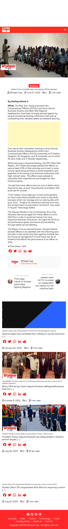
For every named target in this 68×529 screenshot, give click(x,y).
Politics (32, 518)
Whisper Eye (15, 92)
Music (23, 518)
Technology (44, 518)
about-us (37, 521)
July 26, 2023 (10, 451)
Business (34, 86)
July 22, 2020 (10, 501)
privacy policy (23, 521)
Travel (56, 518)
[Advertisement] (34, 13)
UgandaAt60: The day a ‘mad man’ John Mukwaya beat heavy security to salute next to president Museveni (32, 382)
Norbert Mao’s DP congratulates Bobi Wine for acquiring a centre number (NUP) (29, 484)
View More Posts (29, 263)
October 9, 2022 (11, 400)
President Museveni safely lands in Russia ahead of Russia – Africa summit (27, 434)
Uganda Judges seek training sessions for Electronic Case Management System (29, 331)
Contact (49, 521)
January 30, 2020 (12, 348)
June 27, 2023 (32, 92)
